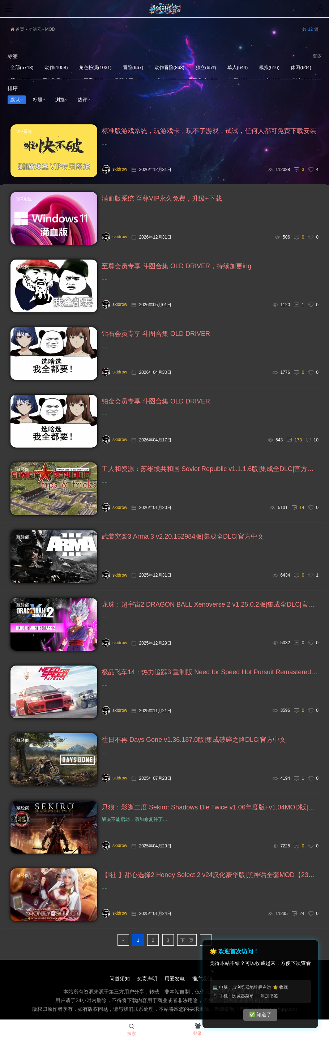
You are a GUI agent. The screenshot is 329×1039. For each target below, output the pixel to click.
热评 (84, 99)
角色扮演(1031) (95, 67)
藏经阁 (22, 266)
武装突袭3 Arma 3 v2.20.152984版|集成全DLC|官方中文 (183, 536)
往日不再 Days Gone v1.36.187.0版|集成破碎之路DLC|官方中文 (194, 739)
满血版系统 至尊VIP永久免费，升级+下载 (162, 198)
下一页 (186, 940)
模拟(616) (269, 67)
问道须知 (120, 979)
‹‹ (123, 940)
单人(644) (237, 67)
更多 (317, 56)
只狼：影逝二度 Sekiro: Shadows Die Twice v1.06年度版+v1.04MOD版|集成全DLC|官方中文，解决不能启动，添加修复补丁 (210, 807)
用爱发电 (174, 979)
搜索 (131, 1030)
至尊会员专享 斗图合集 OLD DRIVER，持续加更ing (176, 266)
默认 (16, 99)
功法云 (34, 29)
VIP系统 (24, 131)
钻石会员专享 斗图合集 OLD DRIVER (156, 333)
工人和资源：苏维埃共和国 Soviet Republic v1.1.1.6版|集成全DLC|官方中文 (210, 469)
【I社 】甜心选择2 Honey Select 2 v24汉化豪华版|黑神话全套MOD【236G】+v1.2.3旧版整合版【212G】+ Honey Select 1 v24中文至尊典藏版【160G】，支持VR (210, 874)
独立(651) (206, 67)
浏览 (61, 99)
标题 (39, 99)
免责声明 (147, 979)
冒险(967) (133, 67)
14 (301, 507)
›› (205, 940)
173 (298, 439)
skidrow (114, 169)
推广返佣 (202, 979)
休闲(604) (301, 67)
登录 (197, 1030)
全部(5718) (22, 67)
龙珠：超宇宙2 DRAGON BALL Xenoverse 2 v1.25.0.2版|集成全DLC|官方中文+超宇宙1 (210, 604)
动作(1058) (56, 67)
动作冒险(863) (169, 67)
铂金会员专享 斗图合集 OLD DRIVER (156, 401)
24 (301, 913)
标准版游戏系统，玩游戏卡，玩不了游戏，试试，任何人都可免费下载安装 (209, 130)
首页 (17, 29)
